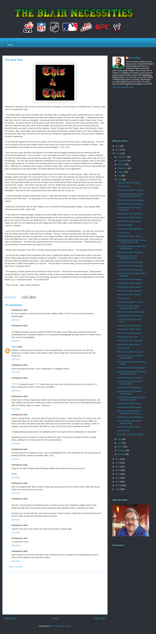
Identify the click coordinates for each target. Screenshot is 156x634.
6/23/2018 (15, 320)
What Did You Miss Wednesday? (131, 200)
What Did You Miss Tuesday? (129, 204)
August (121, 172)
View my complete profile (123, 87)
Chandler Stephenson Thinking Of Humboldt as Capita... (131, 373)
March (121, 447)
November (122, 160)
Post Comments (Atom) (61, 626)
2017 (117, 459)
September (123, 168)
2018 (117, 153)
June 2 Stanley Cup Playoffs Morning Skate (129, 422)
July (120, 175)
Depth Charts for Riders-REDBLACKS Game (127, 257)
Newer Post (11, 618)
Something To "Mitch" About (129, 217)
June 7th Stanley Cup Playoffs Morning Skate (130, 357)
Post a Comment (15, 567)
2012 (117, 478)
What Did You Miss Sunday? (129, 221)
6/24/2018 (15, 545)
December (122, 157)
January (121, 454)
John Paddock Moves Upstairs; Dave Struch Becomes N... (130, 195)
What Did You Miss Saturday (129, 291)
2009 (117, 489)
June (120, 179)
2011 (117, 481)
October (121, 164)
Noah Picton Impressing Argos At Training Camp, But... (131, 398)
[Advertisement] (55, 593)
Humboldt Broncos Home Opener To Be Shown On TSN (131, 241)
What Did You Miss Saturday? (130, 229)
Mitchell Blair (135, 58)
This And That (123, 186)
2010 (117, 485)
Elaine (14, 347)
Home (10, 45)
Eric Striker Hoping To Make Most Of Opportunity (131, 247)
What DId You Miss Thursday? (130, 434)
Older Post (99, 618)
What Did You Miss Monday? (129, 214)
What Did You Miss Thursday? (130, 190)
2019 (117, 150)
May (120, 439)
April (120, 443)
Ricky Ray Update (125, 225)
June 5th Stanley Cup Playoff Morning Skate (129, 382)
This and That (123, 298)
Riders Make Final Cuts (127, 337)
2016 (117, 463)
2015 (117, 466)
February (122, 450)
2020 (117, 146)
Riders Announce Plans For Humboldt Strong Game (129, 412)
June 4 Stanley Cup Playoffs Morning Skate (129, 392)
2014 (117, 470)
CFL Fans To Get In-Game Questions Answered (128, 307)
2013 (117, 474)
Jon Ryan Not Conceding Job (129, 266)
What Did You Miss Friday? (128, 183)
